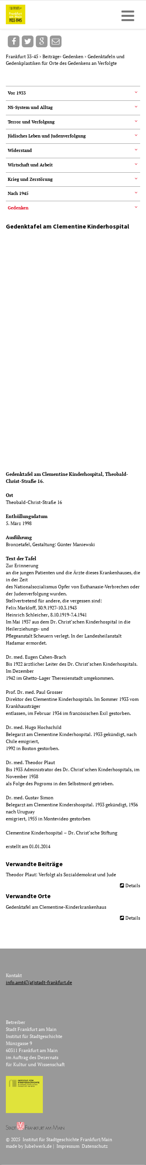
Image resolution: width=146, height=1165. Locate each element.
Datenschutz (95, 1146)
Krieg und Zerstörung (30, 179)
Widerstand (20, 150)
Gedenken (73, 56)
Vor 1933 (17, 93)
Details (132, 885)
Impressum (67, 1146)
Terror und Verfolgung (31, 122)
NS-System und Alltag (30, 107)
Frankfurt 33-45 (22, 56)
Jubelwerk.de (38, 1146)
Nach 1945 (18, 193)
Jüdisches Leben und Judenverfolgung (47, 136)
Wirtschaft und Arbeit (30, 165)
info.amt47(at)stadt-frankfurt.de (39, 982)
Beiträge (51, 56)
